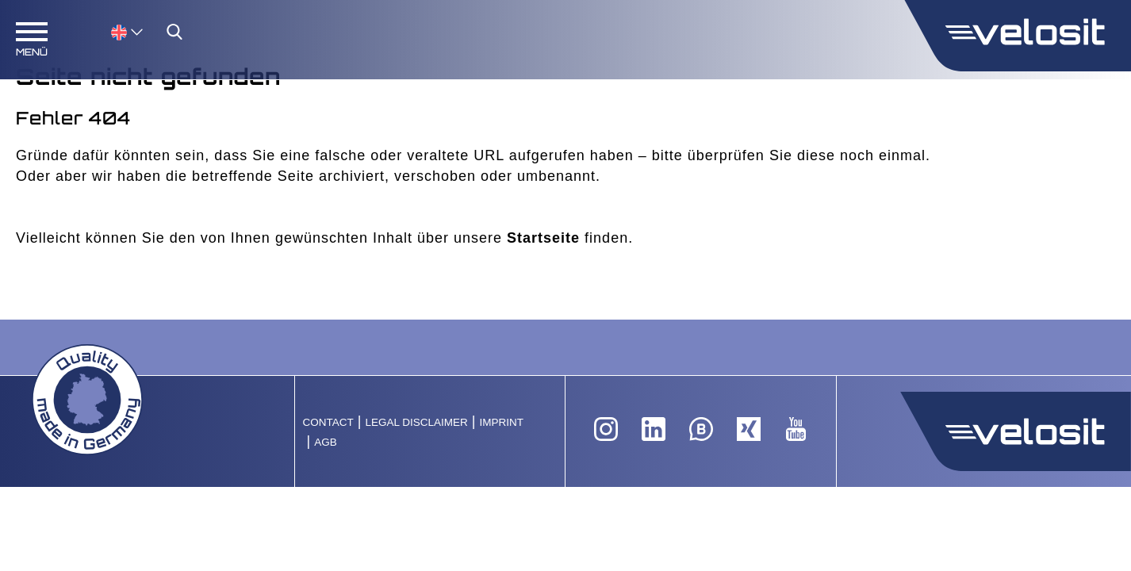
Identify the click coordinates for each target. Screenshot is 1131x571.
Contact (328, 422)
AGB (325, 442)
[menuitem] (127, 31)
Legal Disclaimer (416, 422)
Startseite (543, 238)
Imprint (501, 422)
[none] (111, 31)
